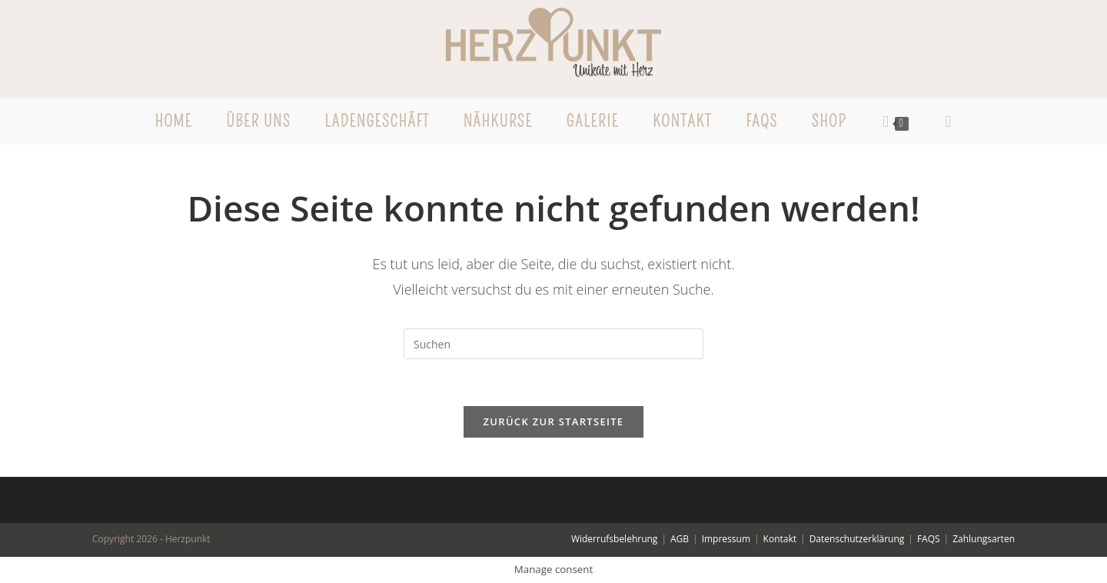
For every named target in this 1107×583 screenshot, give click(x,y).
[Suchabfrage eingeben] (553, 343)
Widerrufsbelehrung (614, 538)
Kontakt (779, 538)
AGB (679, 538)
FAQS (928, 538)
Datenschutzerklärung (857, 538)
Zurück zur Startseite (554, 421)
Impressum (726, 538)
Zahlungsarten (983, 538)
